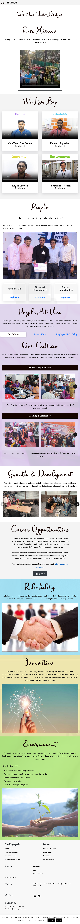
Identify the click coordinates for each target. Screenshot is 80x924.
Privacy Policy (10, 877)
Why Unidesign (49, 859)
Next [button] (75, 386)
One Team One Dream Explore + (20, 144)
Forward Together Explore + (60, 144)
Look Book (47, 852)
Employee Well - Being (66, 334)
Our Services (38, 874)
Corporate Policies (12, 859)
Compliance (47, 856)
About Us (36, 867)
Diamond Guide (11, 849)
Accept (51, 920)
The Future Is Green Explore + (60, 187)
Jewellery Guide (11, 852)
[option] (40, 69)
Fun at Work (40, 334)
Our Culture (13, 334)
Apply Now (40, 573)
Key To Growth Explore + (20, 187)
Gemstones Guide (12, 856)
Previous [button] (5, 386)
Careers (36, 870)
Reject (59, 920)
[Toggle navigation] (77, 3)
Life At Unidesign (49, 849)
